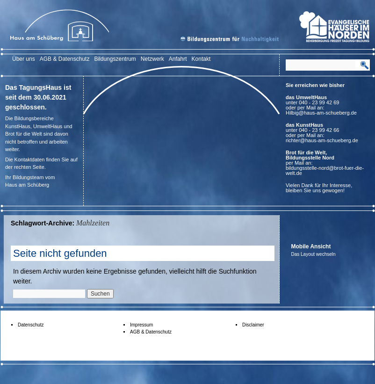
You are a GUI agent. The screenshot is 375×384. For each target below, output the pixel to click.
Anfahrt (178, 59)
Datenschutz (31, 324)
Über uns (23, 59)
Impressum (141, 324)
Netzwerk (152, 59)
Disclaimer (253, 324)
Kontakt (201, 59)
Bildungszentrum (115, 59)
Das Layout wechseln (313, 254)
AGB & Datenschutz (65, 59)
